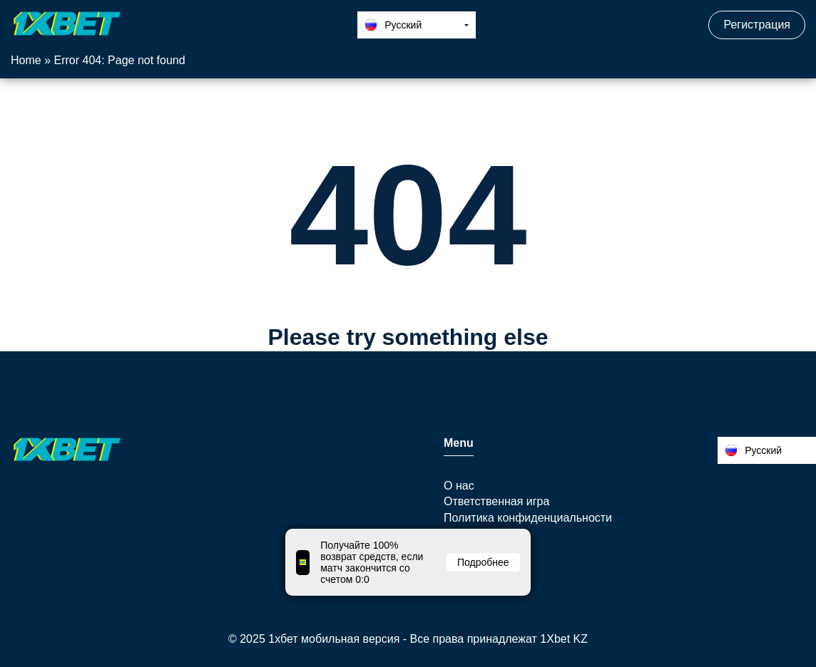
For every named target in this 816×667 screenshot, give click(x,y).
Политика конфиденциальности (528, 518)
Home (26, 60)
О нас (459, 486)
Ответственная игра (496, 501)
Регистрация (756, 25)
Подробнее (483, 562)
